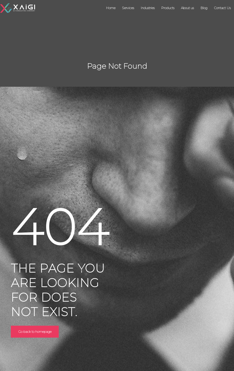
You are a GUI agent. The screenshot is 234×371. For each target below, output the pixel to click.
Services (128, 8)
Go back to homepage (35, 332)
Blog (203, 8)
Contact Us (222, 8)
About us (187, 8)
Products (167, 8)
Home (110, 8)
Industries (148, 8)
